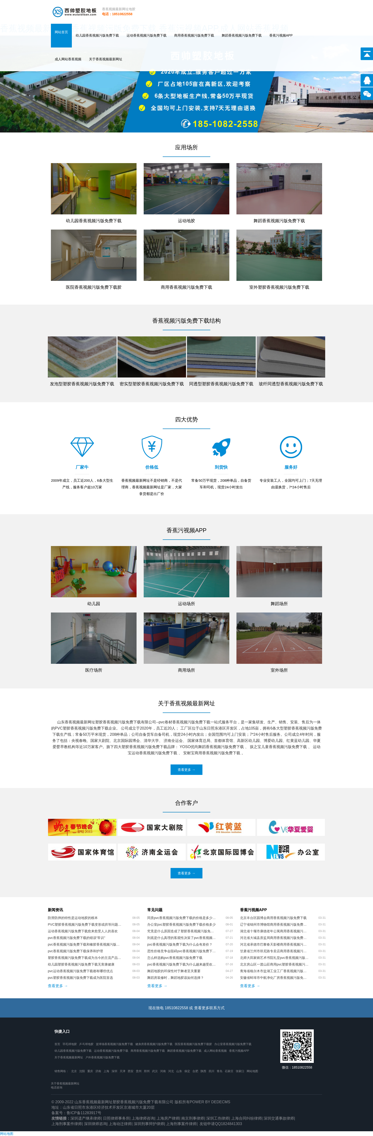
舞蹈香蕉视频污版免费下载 (242, 35)
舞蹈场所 (279, 603)
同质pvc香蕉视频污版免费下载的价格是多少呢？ (181, 918)
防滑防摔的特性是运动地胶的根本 (73, 918)
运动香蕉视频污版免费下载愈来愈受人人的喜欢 (83, 931)
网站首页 (61, 32)
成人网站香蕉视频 (68, 59)
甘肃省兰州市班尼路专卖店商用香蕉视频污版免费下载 (274, 951)
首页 (57, 1044)
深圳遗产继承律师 (85, 1118)
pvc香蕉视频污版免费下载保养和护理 (75, 951)
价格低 (151, 467)
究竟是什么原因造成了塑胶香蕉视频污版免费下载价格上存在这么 (181, 931)
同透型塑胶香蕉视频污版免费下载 (221, 384)
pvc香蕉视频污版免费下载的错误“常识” (76, 938)
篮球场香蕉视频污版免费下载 (114, 1044)
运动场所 (186, 603)
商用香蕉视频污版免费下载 (194, 35)
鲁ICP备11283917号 (84, 1113)
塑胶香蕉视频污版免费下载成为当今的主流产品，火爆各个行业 (84, 958)
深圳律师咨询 (95, 1124)
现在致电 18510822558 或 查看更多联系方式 (186, 1008)
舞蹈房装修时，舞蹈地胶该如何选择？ (175, 978)
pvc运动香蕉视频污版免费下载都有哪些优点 (80, 971)
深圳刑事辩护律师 (149, 1124)
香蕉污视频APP (281, 35)
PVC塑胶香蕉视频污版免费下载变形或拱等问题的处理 (84, 924)
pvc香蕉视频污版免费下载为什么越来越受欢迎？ (181, 964)
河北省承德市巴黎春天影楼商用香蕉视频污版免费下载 (274, 944)
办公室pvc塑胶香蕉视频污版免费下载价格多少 (181, 924)
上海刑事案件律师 (66, 1124)
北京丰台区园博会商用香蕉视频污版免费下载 (273, 918)
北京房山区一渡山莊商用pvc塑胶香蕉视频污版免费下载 (274, 964)
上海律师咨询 (143, 1118)
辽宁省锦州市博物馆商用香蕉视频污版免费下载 (274, 924)
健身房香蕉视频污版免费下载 (153, 1044)
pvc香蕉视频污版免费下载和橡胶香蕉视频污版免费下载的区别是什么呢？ (84, 944)
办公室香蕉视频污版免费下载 (232, 1044)
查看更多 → (186, 770)
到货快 (221, 467)
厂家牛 (82, 467)
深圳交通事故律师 (279, 1118)
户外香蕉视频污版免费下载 (102, 1057)
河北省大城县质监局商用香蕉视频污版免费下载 (274, 938)
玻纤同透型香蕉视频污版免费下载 (291, 384)
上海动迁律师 (120, 1124)
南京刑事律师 (192, 1118)
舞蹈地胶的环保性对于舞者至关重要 (174, 971)
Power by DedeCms (210, 1102)
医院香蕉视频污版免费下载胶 (94, 287)
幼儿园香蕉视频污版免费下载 (97, 35)
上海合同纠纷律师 (246, 1118)
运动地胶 (186, 220)
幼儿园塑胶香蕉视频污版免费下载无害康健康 (81, 964)
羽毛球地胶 (70, 1044)
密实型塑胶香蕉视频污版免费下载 (152, 384)
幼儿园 (93, 603)
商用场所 (186, 670)
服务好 (291, 467)
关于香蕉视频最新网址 (105, 59)
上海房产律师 (168, 1118)
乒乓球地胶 (86, 1044)
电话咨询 (56, 1087)
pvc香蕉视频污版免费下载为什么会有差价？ (179, 944)
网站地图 (252, 1071)
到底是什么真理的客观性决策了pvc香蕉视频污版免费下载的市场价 (181, 938)
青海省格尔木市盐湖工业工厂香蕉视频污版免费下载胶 (274, 971)
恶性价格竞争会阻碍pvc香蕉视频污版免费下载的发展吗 (181, 951)
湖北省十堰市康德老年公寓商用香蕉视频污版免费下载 (274, 931)
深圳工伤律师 (217, 1118)
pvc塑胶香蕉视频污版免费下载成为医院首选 (80, 978)
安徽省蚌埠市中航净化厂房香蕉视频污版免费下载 (274, 978)
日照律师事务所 (116, 1118)
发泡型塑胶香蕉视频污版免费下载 (82, 384)
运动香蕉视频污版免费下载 (147, 35)
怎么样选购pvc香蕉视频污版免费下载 (174, 958)
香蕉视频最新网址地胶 (118, 9)
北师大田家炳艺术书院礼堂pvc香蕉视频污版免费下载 (274, 958)
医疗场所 (93, 670)
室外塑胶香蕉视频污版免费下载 (279, 287)
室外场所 (279, 670)
